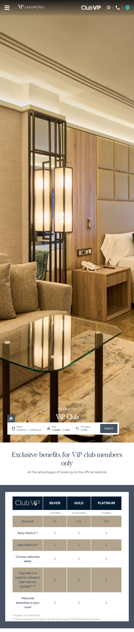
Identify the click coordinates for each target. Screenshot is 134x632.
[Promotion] (89, 429)
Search (108, 428)
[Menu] (7, 7)
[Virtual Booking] (11, 418)
